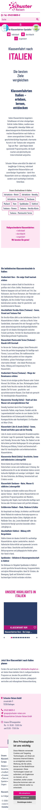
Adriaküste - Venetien (15, 199)
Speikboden (24, 203)
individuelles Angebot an (29, 669)
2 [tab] (13, 637)
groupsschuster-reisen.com (15, 713)
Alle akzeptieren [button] (24, 793)
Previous (4, 637)
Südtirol (35, 203)
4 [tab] (16, 637)
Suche (4, 19)
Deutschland (5, 769)
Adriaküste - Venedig (30, 194)
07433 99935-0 (9, 710)
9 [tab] (25, 637)
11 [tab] (29, 637)
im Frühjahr (5, 796)
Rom (14, 203)
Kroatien (5, 775)
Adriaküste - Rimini (11, 194)
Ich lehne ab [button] (24, 798)
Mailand (7, 203)
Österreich (6, 778)
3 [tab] (15, 637)
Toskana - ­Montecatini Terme (21, 213)
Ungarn (3, 784)
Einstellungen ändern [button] (24, 802)
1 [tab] (11, 637)
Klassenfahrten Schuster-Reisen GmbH (18, 716)
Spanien (4, 781)
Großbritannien (7, 772)
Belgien (3, 765)
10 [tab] (27, 637)
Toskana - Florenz (10, 208)
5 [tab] (18, 637)
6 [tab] (20, 637)
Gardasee (30, 199)
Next (36, 637)
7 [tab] (22, 637)
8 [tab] (23, 637)
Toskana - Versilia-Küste (29, 208)
